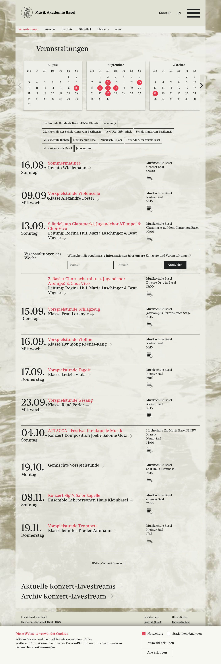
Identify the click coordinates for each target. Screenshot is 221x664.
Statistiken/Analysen (187, 633)
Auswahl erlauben (160, 643)
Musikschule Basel (85, 140)
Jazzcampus (83, 148)
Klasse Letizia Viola (67, 375)
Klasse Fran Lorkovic (69, 314)
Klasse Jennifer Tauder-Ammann (80, 531)
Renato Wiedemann (67, 168)
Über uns (103, 29)
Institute (67, 29)
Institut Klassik (152, 622)
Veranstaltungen (28, 29)
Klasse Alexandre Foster (71, 198)
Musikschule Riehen (56, 140)
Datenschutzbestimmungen (35, 647)
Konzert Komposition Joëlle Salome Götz (88, 435)
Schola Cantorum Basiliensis (154, 131)
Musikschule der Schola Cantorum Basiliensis (72, 131)
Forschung (109, 123)
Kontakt (165, 13)
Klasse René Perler (66, 405)
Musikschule (151, 617)
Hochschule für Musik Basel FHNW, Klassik (70, 123)
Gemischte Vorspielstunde (74, 465)
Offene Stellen (180, 617)
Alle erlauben (157, 652)
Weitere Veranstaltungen (107, 563)
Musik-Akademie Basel (57, 148)
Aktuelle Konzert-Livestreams (72, 586)
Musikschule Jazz (111, 140)
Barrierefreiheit (181, 622)
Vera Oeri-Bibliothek (118, 131)
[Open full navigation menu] (193, 13)
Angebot (50, 29)
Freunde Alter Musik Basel (143, 140)
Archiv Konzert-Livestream (67, 596)
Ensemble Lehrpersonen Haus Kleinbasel (88, 500)
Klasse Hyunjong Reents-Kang (78, 344)
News (117, 29)
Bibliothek (85, 29)
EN (178, 13)
